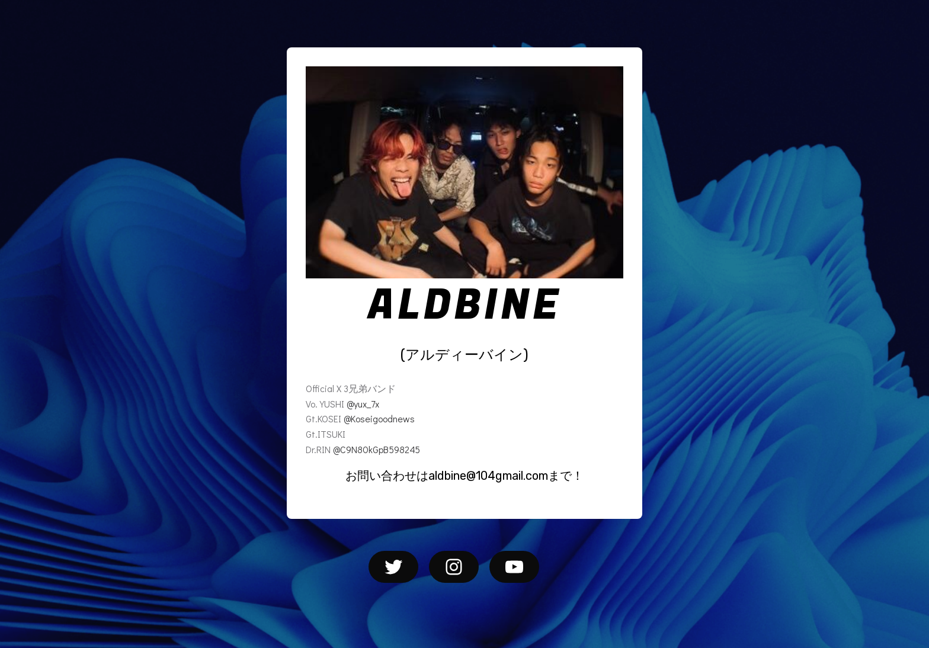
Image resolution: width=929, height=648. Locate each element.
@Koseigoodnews (379, 418)
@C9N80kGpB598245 (376, 449)
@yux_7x (363, 403)
